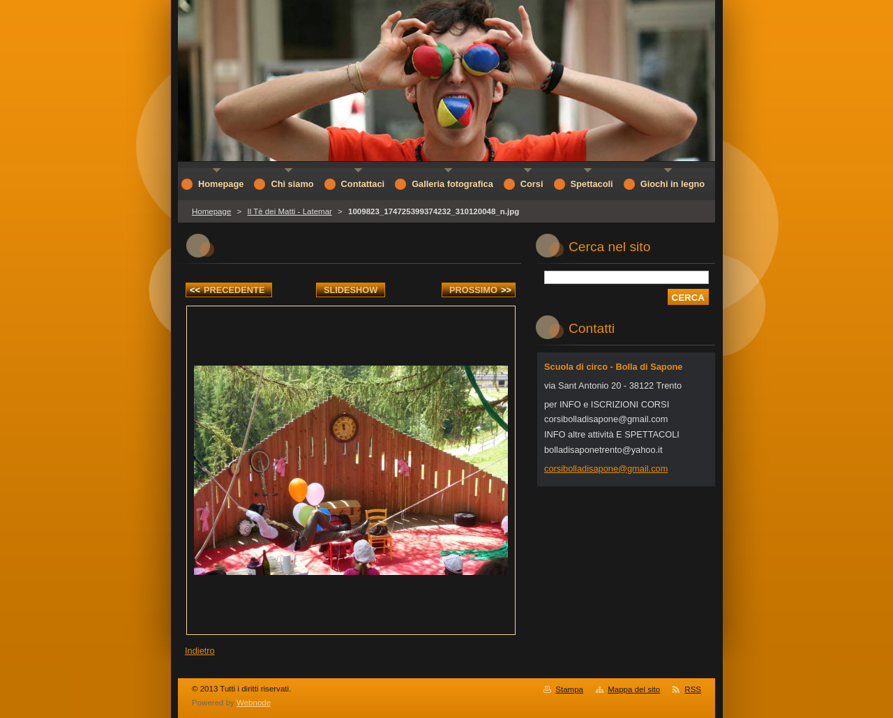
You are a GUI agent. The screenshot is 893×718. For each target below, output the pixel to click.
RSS (692, 689)
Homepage (211, 211)
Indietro (200, 650)
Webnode (254, 702)
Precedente (227, 290)
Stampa (569, 689)
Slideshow (351, 290)
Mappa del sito (634, 689)
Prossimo (480, 290)
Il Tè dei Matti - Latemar (289, 211)
